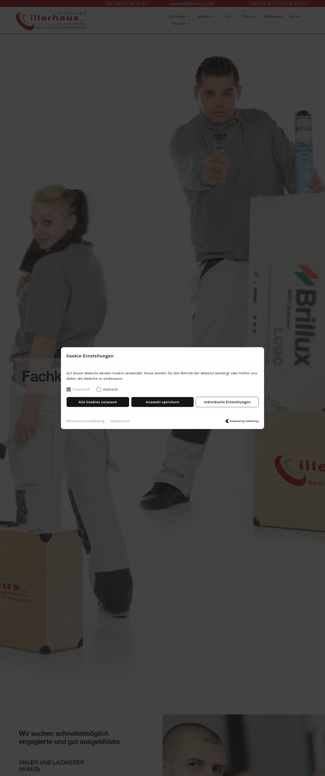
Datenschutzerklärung (85, 421)
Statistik (107, 389)
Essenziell (78, 389)
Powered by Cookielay (241, 421)
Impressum (120, 421)
